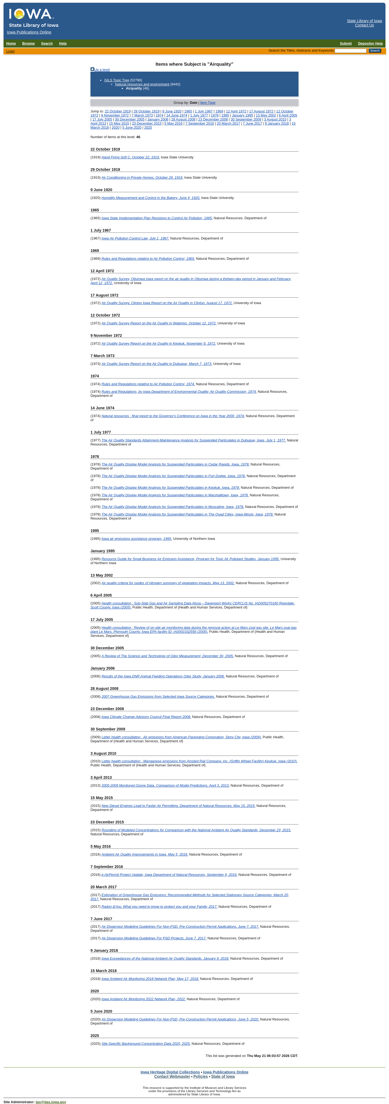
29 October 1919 (146, 111)
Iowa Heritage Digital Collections (170, 1072)
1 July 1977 (199, 115)
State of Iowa (223, 1076)
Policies (200, 1076)
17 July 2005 (102, 119)
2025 (148, 127)
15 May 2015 (119, 123)
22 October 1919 (118, 111)
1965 (188, 111)
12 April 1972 (236, 111)
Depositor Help (370, 43)
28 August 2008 (183, 119)
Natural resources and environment (142, 84)
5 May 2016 (173, 123)
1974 (159, 115)
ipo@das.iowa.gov (51, 1102)
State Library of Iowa (364, 21)
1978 (215, 115)
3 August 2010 (275, 119)
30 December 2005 (130, 119)
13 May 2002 (266, 115)
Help (63, 43)
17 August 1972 (261, 111)
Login (10, 51)
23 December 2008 (213, 119)
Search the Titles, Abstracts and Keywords (301, 50)
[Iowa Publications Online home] (34, 18)
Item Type (207, 103)
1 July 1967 (204, 111)
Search (47, 43)
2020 (116, 127)
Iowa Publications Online (226, 1072)
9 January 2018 (277, 123)
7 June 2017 (252, 123)
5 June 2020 (132, 127)
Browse (28, 43)
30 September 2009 (246, 119)
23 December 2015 (147, 123)
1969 (219, 111)
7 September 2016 (199, 123)
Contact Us (364, 25)
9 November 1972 (115, 115)
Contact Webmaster (172, 1076)
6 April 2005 (288, 115)
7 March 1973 (142, 115)
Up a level (102, 70)
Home (11, 43)
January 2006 (157, 119)
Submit (346, 43)
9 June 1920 (172, 111)
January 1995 (242, 115)
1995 (225, 115)
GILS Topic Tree (116, 80)
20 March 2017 (228, 123)
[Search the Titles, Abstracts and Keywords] (351, 51)
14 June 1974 (176, 115)
